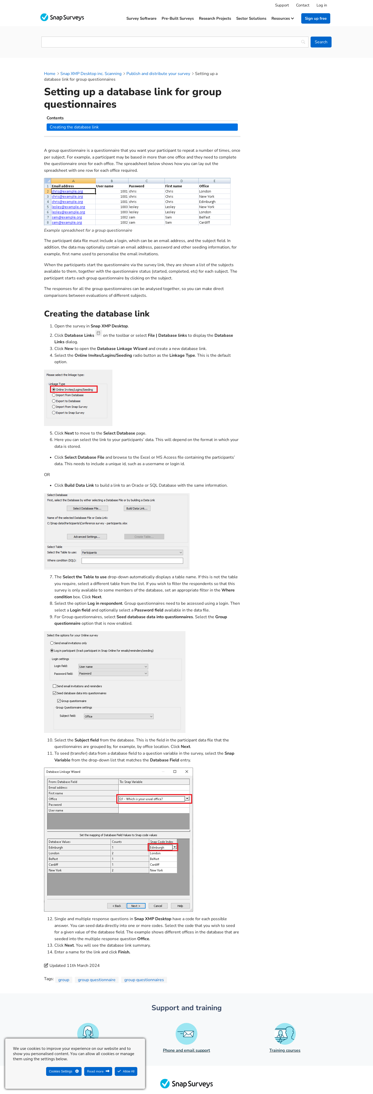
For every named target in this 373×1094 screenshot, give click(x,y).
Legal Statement (168, 1077)
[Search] (321, 42)
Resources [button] (282, 18)
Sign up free (316, 18)
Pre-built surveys (178, 18)
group (63, 945)
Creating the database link (279, 82)
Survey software (141, 18)
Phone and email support (186, 1016)
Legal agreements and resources (219, 1077)
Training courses (284, 1016)
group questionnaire (97, 945)
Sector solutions (251, 18)
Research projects (215, 18)
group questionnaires (144, 945)
